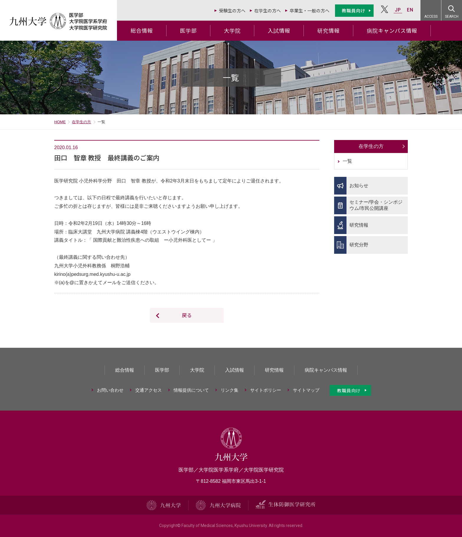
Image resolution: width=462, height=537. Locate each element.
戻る (187, 315)
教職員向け (353, 10)
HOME (60, 122)
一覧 (347, 161)
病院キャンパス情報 (392, 30)
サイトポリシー (265, 390)
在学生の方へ (267, 10)
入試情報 (279, 30)
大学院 (232, 30)
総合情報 (142, 30)
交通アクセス (148, 390)
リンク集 (229, 390)
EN (410, 10)
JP (398, 10)
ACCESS (431, 16)
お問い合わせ (110, 390)
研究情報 (328, 30)
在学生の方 (81, 122)
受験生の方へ (232, 10)
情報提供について (191, 390)
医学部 (188, 30)
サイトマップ (306, 390)
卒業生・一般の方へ (309, 10)
